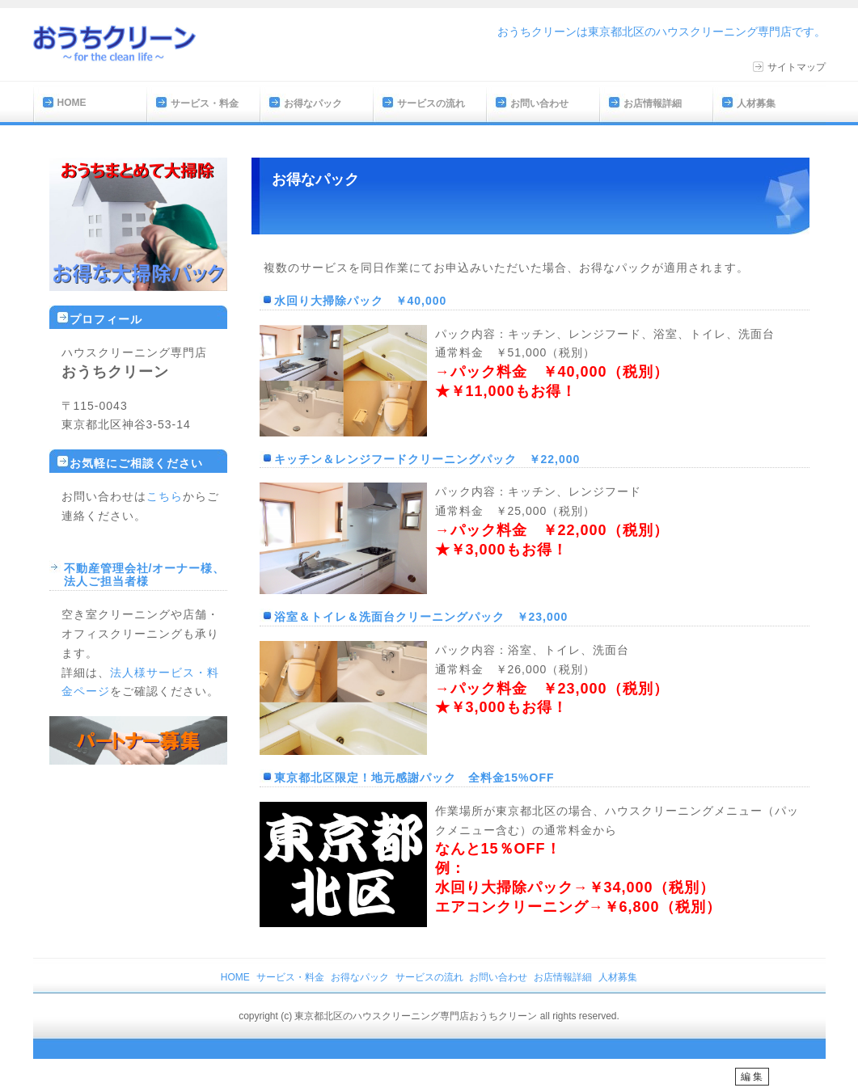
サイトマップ (796, 67)
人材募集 (756, 103)
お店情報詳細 (652, 103)
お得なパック (313, 103)
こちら (164, 496)
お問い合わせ (539, 103)
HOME (72, 102)
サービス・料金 (205, 103)
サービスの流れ (431, 103)
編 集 (752, 1076)
